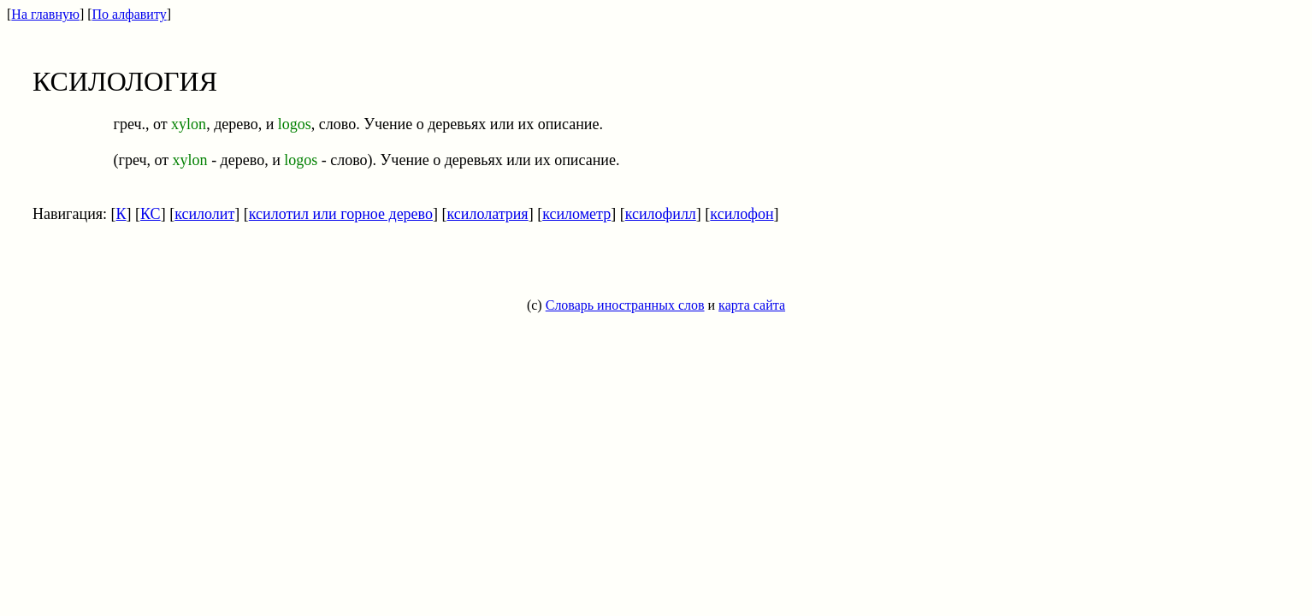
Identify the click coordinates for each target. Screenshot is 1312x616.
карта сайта (751, 305)
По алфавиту (129, 14)
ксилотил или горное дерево (341, 213)
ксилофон (741, 213)
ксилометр (576, 213)
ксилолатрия (487, 213)
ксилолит (204, 213)
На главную (45, 14)
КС (150, 213)
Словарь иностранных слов (625, 305)
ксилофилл (660, 213)
